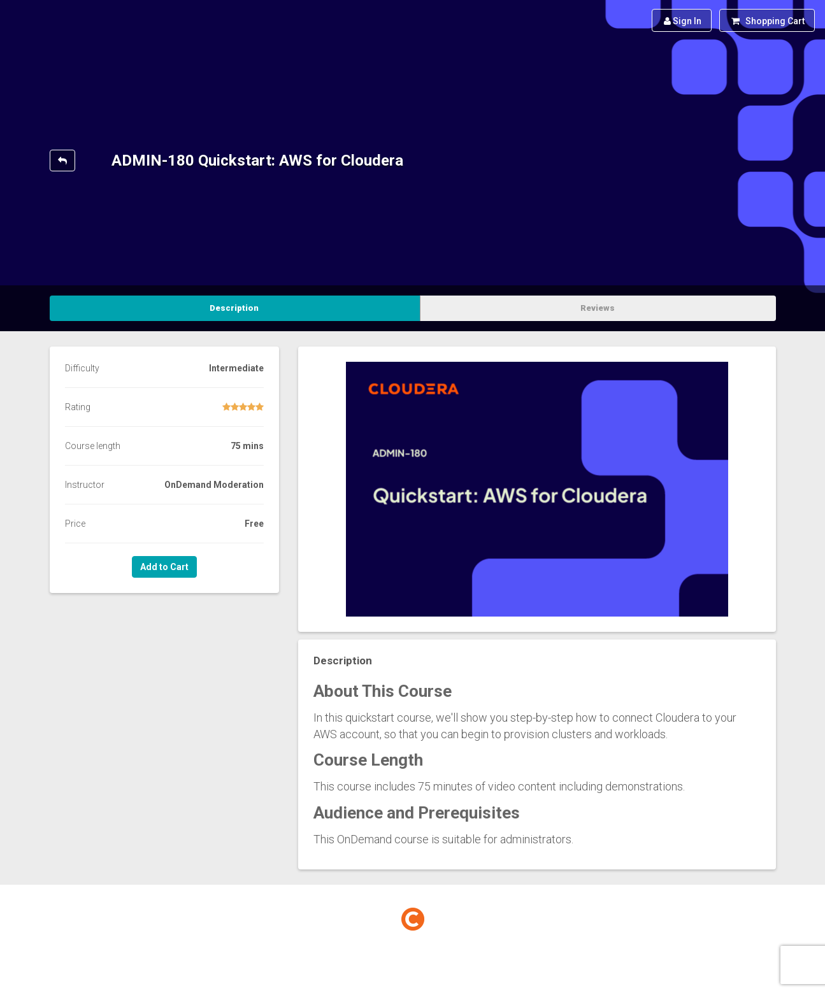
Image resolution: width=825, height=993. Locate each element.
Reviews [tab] (597, 308)
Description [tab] (234, 308)
